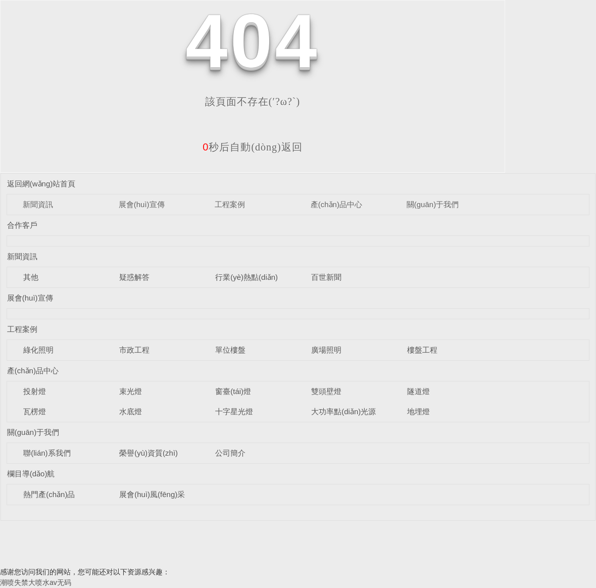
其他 (30, 277)
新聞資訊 (38, 204)
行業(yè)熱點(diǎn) (246, 277)
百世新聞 (326, 277)
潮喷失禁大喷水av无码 (35, 582)
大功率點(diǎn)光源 (343, 411)
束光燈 (130, 391)
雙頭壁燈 (326, 391)
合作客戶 (22, 225)
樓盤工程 (422, 350)
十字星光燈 (234, 411)
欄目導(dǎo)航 (31, 473)
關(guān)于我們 (433, 204)
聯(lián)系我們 (46, 453)
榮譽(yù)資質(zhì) (148, 453)
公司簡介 (230, 453)
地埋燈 (418, 411)
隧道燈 (418, 391)
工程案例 (230, 204)
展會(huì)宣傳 (142, 204)
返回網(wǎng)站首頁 (41, 183)
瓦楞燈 (34, 411)
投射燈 (34, 391)
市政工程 (134, 350)
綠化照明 (38, 350)
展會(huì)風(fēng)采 (152, 494)
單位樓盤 (230, 350)
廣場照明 (326, 350)
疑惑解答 (134, 277)
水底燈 (130, 411)
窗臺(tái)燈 (233, 391)
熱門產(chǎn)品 (49, 494)
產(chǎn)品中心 (336, 204)
